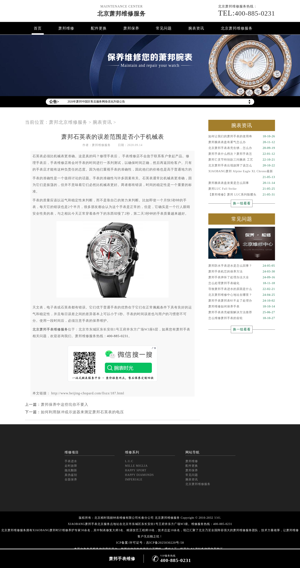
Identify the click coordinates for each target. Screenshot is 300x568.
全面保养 (71, 479)
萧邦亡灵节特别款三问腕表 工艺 (241, 160)
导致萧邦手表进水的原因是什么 (241, 289)
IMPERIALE (133, 479)
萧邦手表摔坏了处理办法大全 (241, 277)
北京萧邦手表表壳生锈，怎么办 (241, 148)
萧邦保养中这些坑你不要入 (64, 404)
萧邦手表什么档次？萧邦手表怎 (241, 154)
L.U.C (129, 461)
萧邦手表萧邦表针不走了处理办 (241, 301)
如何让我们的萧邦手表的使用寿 (241, 136)
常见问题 (164, 28)
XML (217, 517)
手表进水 (71, 461)
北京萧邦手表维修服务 (50, 329)
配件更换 (99, 28)
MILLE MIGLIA (136, 465)
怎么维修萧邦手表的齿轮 (241, 318)
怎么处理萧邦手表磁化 (241, 283)
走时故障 (71, 465)
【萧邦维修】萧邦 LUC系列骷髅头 (241, 195)
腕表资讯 (196, 28)
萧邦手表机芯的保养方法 (241, 272)
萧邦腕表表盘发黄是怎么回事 (241, 183)
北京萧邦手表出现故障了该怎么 (241, 165)
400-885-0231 (246, 13)
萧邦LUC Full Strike (241, 189)
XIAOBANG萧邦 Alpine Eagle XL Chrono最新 (241, 172)
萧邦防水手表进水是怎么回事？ (241, 266)
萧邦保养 (131, 28)
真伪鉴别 (71, 474)
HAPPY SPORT (135, 470)
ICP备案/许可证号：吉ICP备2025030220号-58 (150, 542)
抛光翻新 (71, 470)
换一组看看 (242, 203)
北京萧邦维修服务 (121, 13)
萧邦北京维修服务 (68, 122)
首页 (38, 28)
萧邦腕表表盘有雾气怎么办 (241, 142)
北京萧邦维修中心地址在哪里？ (241, 295)
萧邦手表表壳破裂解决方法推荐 (241, 312)
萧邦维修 (66, 28)
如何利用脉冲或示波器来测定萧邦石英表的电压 (82, 412)
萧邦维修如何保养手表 (241, 306)
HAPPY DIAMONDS (139, 474)
